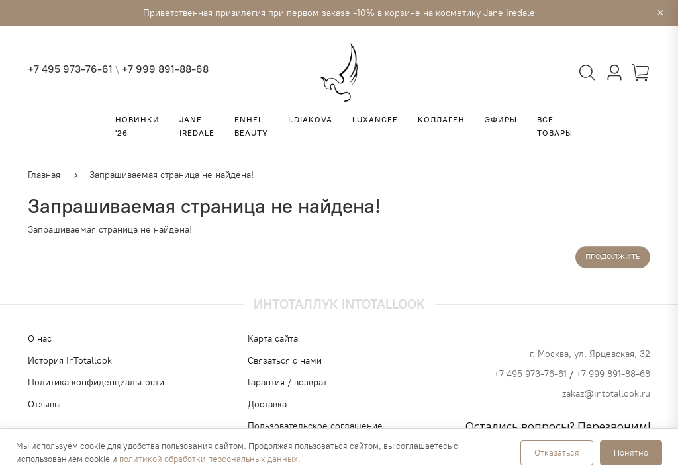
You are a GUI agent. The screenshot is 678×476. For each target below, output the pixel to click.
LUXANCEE (375, 119)
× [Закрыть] (660, 13)
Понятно (631, 452)
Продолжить (612, 256)
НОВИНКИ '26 (137, 126)
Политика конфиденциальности (96, 382)
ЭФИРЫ (501, 119)
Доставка (267, 404)
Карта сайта (273, 338)
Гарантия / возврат (287, 382)
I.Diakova (310, 119)
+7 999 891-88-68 (165, 69)
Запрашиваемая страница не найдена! (171, 174)
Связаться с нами (285, 360)
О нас (40, 338)
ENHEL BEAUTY (251, 126)
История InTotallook (70, 360)
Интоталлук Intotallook (339, 304)
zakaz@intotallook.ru (606, 393)
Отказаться (556, 452)
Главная (44, 174)
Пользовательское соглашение (315, 426)
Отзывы (44, 404)
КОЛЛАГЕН (441, 119)
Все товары (555, 126)
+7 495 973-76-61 (70, 69)
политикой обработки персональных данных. (210, 459)
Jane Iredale (197, 126)
